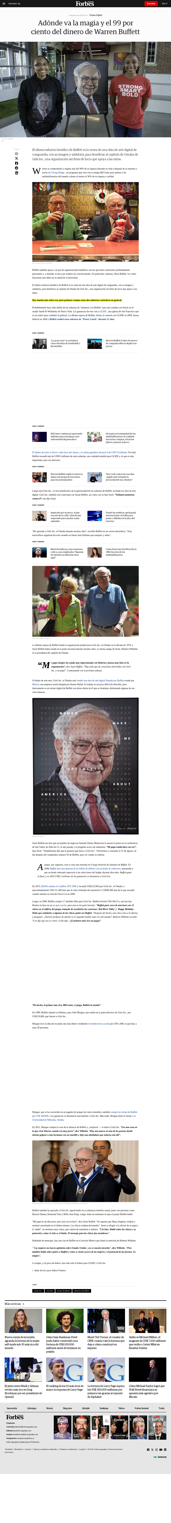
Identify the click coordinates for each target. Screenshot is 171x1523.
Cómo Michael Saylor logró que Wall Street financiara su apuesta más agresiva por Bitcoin (147, 1391)
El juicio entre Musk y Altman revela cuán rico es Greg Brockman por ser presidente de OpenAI (23, 1391)
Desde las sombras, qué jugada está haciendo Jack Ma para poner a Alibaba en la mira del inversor (121, 517)
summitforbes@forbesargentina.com (25, 1434)
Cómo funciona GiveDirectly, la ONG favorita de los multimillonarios (121, 552)
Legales (82, 1449)
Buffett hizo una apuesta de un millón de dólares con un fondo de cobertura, (85, 868)
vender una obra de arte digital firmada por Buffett (100, 680)
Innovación (12, 1408)
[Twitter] (152, 1450)
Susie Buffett (63, 1291)
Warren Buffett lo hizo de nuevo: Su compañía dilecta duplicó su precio (121, 343)
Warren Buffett (81, 1291)
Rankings (104, 1408)
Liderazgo (31, 1408)
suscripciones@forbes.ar (25, 1438)
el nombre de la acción (99, 1023)
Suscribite (151, 4)
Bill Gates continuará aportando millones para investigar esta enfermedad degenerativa (66, 437)
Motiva (35, 684)
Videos (121, 1408)
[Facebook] (148, 1450)
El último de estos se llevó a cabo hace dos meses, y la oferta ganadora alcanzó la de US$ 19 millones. (80, 452)
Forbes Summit (141, 1408)
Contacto (28, 1449)
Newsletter (18, 1449)
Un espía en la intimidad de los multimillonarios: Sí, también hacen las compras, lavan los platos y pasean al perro (121, 438)
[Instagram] (156, 1450)
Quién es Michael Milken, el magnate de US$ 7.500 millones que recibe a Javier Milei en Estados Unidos (147, 1343)
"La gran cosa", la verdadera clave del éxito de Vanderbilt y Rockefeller (65, 343)
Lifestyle (86, 1408)
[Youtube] (160, 1450)
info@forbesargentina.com (22, 1431)
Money (50, 1408)
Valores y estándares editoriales (45, 1449)
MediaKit (8, 1449)
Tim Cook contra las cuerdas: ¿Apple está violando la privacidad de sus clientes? (120, 477)
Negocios (67, 1408)
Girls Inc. (38, 1291)
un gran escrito (59, 905)
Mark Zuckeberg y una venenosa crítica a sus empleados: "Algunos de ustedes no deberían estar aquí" (67, 553)
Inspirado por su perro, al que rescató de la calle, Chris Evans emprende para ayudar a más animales (66, 517)
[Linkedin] (165, 1450)
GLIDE (102, 311)
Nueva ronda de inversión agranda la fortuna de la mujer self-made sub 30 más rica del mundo (22, 1343)
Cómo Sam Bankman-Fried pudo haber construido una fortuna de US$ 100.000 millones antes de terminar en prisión (63, 1344)
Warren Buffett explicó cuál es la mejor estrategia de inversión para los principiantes (67, 477)
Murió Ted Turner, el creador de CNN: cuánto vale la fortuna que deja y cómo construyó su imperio (105, 1343)
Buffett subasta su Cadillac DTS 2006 (59, 886)
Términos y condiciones (68, 1449)
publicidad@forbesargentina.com (25, 1427)
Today (161, 1408)
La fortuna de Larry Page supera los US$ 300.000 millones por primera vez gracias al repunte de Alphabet (105, 1391)
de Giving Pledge (56, 172)
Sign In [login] (165, 3)
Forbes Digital (95, 15)
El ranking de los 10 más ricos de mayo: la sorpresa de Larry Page (64, 1388)
